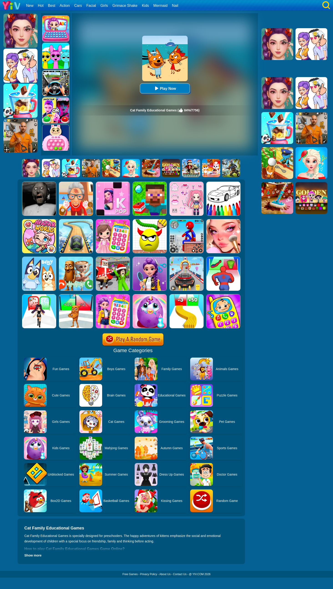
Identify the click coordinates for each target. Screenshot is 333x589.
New (29, 6)
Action (65, 6)
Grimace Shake (124, 6)
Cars (78, 6)
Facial (91, 6)
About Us (165, 574)
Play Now (165, 88)
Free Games (130, 574)
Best (51, 6)
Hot (40, 6)
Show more (32, 555)
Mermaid (160, 6)
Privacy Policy (148, 574)
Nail (175, 6)
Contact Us (180, 574)
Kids (145, 6)
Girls (104, 6)
